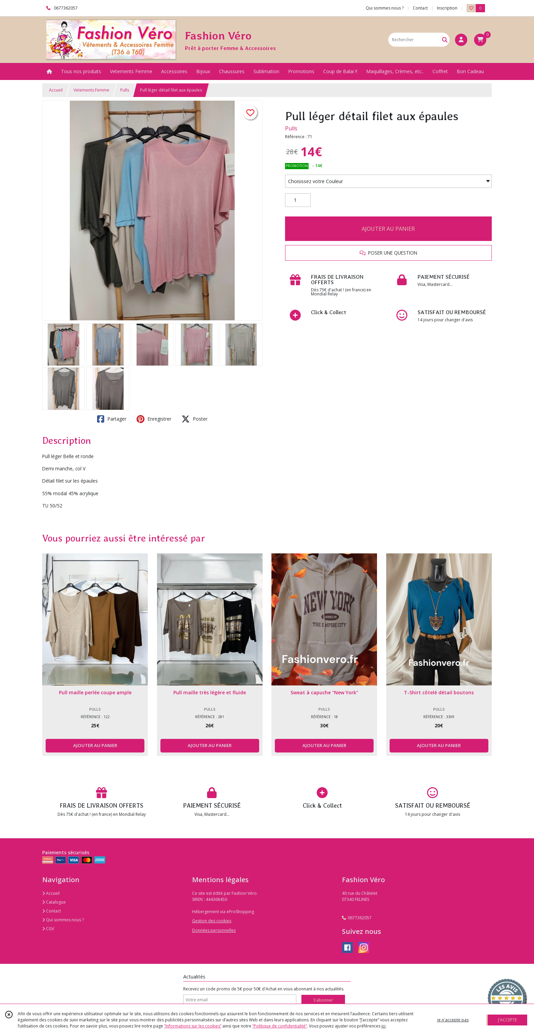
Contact (420, 8)
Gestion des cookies (211, 921)
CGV (48, 929)
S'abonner (323, 1000)
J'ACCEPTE (507, 1020)
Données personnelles (214, 930)
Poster (194, 419)
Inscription (447, 8)
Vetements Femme (91, 90)
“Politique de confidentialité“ (279, 1026)
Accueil (56, 90)
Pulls (124, 90)
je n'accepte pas (453, 1020)
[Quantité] (298, 200)
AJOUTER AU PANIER (388, 228)
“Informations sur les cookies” (192, 1026)
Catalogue (54, 902)
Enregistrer (154, 419)
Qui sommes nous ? (63, 920)
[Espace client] (461, 39)
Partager (111, 419)
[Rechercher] (444, 39)
